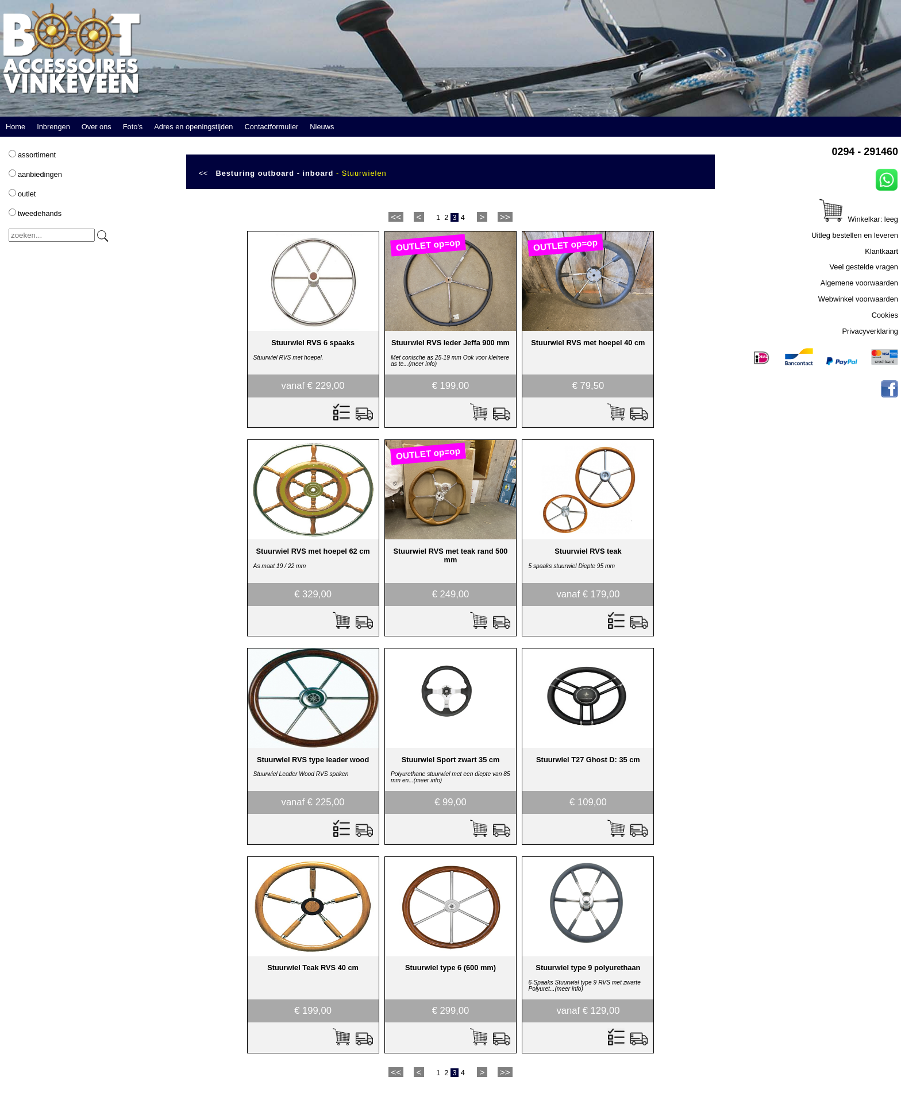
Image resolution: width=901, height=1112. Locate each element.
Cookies (885, 315)
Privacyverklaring (870, 331)
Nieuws (322, 126)
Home (15, 126)
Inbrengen (53, 126)
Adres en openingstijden (193, 126)
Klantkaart (881, 251)
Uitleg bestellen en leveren (854, 235)
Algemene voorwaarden (859, 283)
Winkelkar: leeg (858, 219)
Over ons (96, 126)
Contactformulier (271, 126)
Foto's (133, 126)
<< (203, 173)
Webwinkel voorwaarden (858, 299)
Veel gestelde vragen (863, 266)
